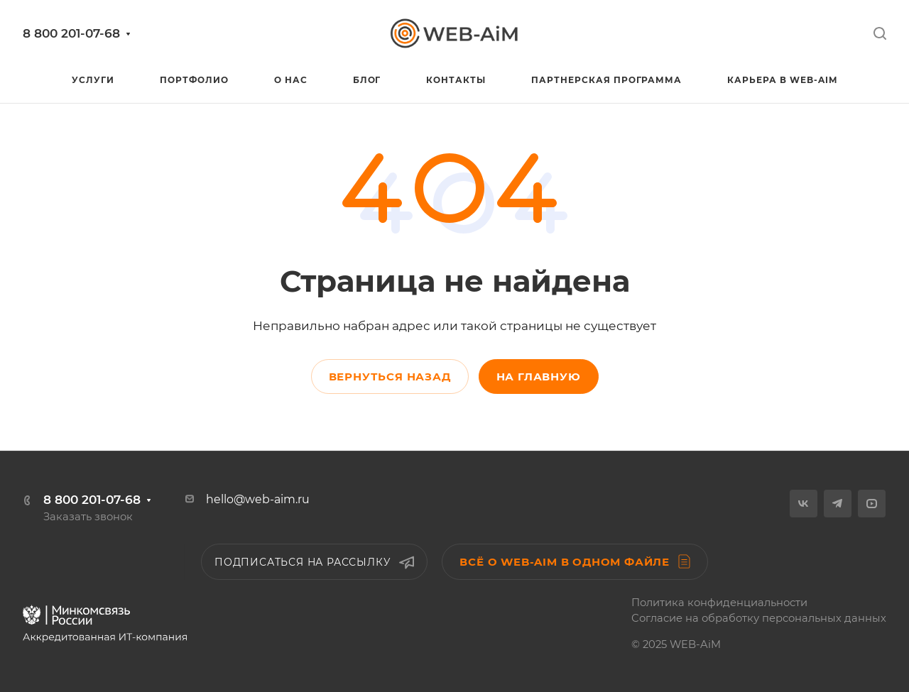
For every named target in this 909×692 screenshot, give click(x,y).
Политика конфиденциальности (719, 602)
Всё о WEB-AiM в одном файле (574, 561)
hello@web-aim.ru (258, 499)
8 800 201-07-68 (71, 33)
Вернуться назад (390, 376)
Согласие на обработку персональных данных (758, 618)
